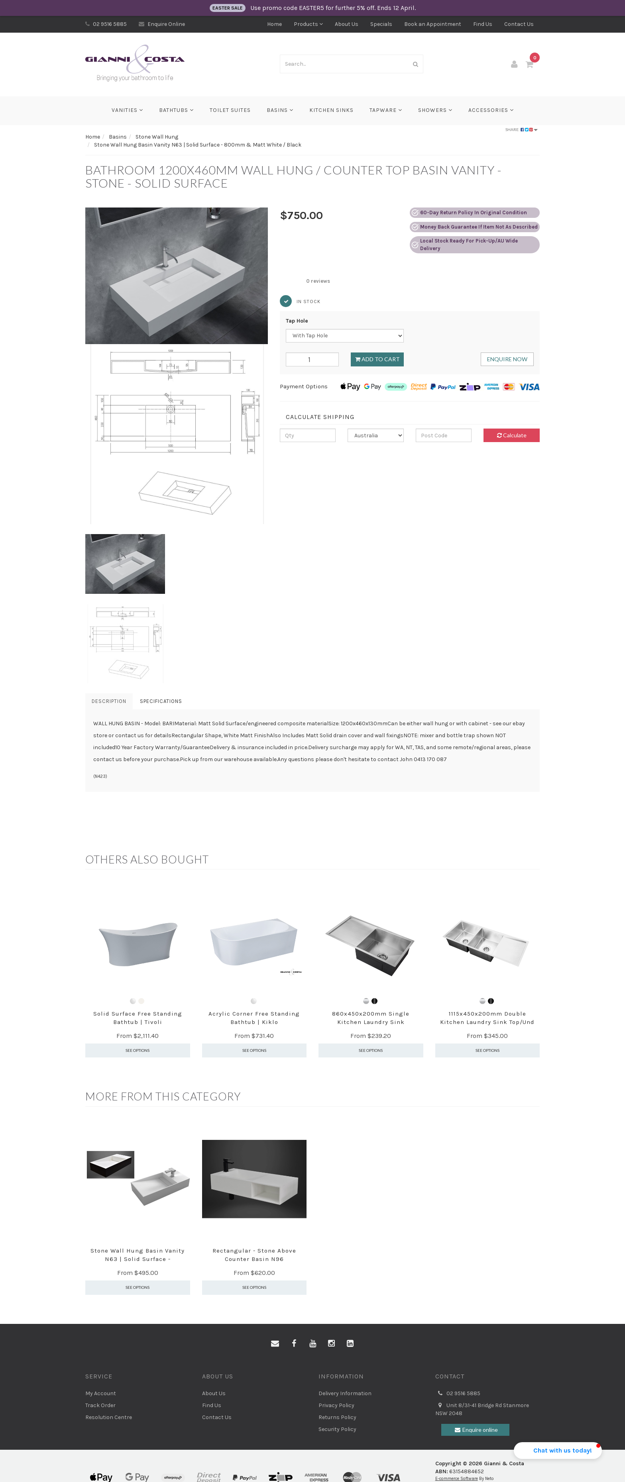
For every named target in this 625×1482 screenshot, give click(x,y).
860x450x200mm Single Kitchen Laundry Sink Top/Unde (370, 1022)
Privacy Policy (336, 1405)
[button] (85, 823)
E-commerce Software (456, 1478)
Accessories (491, 110)
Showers (435, 110)
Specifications (161, 701)
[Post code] (444, 435)
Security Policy (337, 1429)
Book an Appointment (432, 24)
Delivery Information (344, 1393)
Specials (381, 24)
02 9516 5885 (106, 24)
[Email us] (275, 1344)
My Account (100, 1393)
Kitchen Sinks (331, 110)
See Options (137, 1050)
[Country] (376, 435)
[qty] (308, 435)
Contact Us (519, 24)
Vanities (127, 110)
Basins (280, 110)
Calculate (512, 435)
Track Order (100, 1405)
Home (274, 24)
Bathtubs (176, 110)
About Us (346, 24)
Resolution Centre (108, 1417)
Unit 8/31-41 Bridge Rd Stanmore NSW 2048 (482, 1409)
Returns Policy (337, 1417)
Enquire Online (162, 24)
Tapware (385, 110)
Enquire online (475, 1430)
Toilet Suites (230, 110)
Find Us (482, 24)
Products (308, 24)
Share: (521, 129)
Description (109, 701)
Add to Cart (377, 359)
